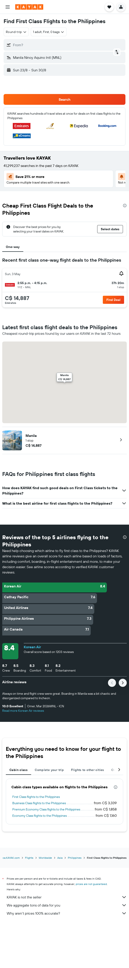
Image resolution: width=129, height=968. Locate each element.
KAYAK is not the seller (67, 897)
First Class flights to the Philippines (36, 797)
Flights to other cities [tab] (87, 770)
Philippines (75, 857)
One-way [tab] (13, 247)
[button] (8, 7)
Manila (31, 435)
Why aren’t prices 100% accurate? (67, 913)
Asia (59, 857)
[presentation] (125, 206)
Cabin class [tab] (18, 770)
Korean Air (32, 647)
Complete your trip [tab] (49, 770)
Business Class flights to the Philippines (39, 803)
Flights (29, 857)
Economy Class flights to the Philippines (39, 816)
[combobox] (16, 31)
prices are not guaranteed (91, 884)
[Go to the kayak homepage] (29, 7)
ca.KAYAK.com (11, 857)
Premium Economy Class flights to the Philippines (46, 809)
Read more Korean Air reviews (23, 711)
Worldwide (45, 857)
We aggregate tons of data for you (67, 905)
